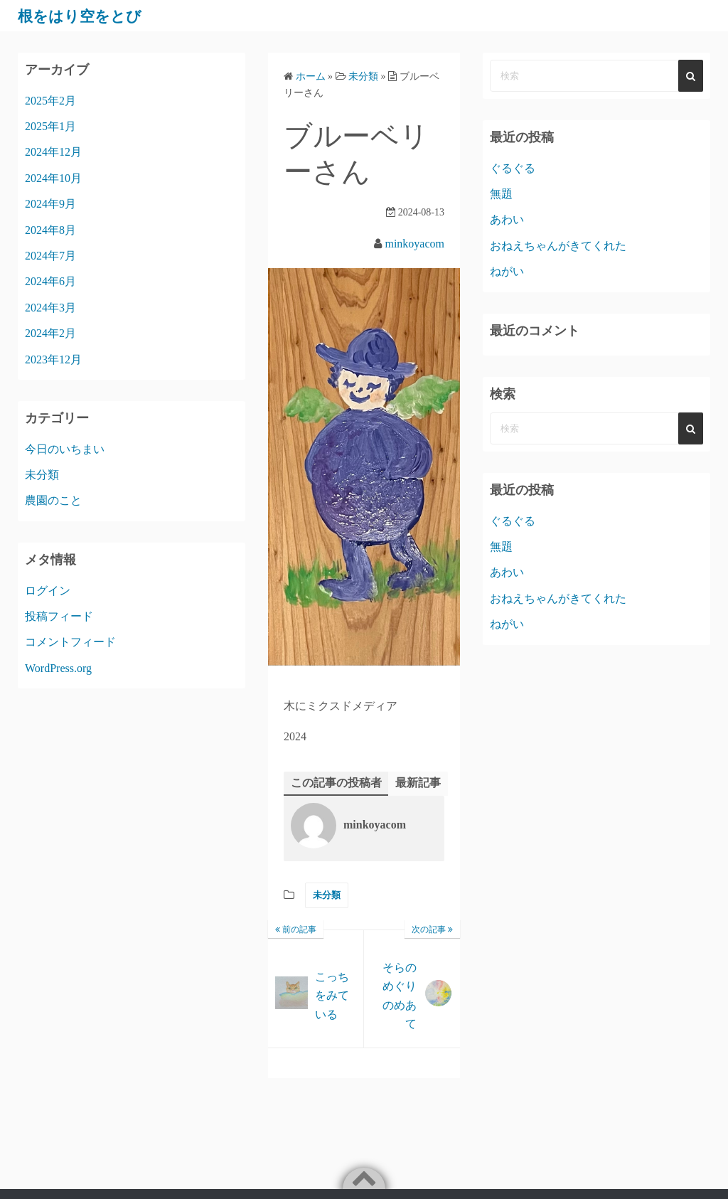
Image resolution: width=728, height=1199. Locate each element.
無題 (501, 194)
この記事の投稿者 (336, 783)
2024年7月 (50, 256)
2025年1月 (50, 126)
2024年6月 (50, 281)
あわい (507, 219)
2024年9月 (50, 204)
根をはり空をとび (88, 15)
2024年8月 (50, 230)
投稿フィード (59, 616)
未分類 (327, 895)
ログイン (47, 591)
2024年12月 (53, 152)
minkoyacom (414, 244)
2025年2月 (50, 101)
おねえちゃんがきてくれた (558, 246)
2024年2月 (50, 333)
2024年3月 (50, 308)
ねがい (507, 271)
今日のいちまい (65, 449)
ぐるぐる (512, 168)
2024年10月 (53, 178)
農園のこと (53, 500)
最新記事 (418, 783)
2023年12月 (53, 359)
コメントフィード (70, 642)
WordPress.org (58, 668)
